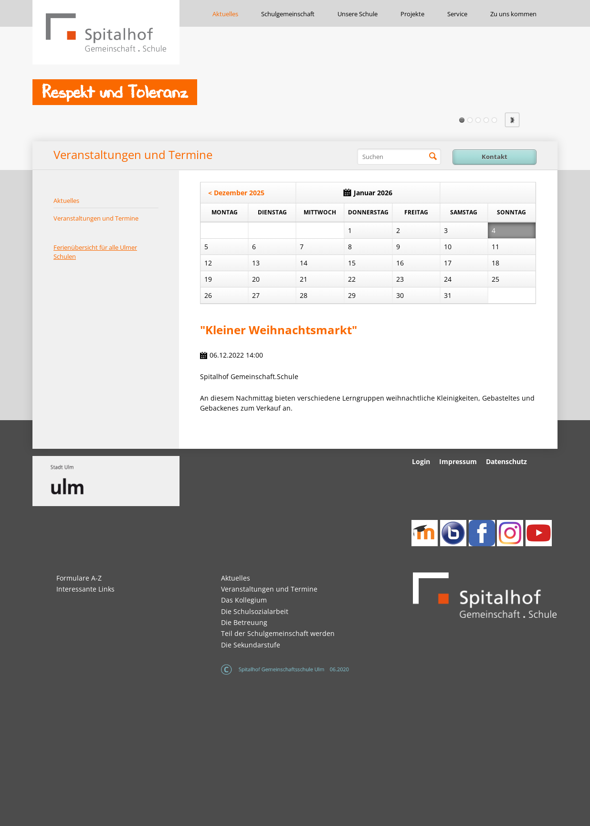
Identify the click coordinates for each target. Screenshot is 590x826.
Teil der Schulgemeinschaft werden (278, 633)
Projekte (412, 14)
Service (457, 14)
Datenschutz (506, 461)
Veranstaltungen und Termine (95, 218)
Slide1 (462, 120)
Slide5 (494, 120)
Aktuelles (225, 14)
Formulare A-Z (79, 577)
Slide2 (470, 120)
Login (421, 461)
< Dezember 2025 (236, 192)
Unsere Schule (357, 14)
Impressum (458, 461)
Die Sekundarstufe (250, 644)
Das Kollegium (244, 599)
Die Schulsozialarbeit (254, 611)
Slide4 (486, 120)
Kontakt (494, 156)
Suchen (433, 156)
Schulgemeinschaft (288, 14)
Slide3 (478, 120)
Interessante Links (85, 588)
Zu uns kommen (513, 14)
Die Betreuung (244, 622)
